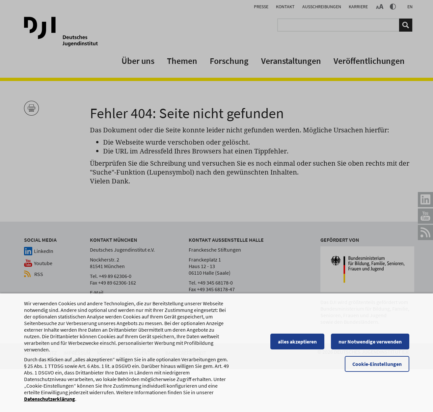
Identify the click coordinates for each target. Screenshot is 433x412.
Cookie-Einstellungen (377, 364)
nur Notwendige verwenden (370, 341)
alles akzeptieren (297, 341)
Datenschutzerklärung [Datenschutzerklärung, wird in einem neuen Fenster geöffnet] (49, 399)
